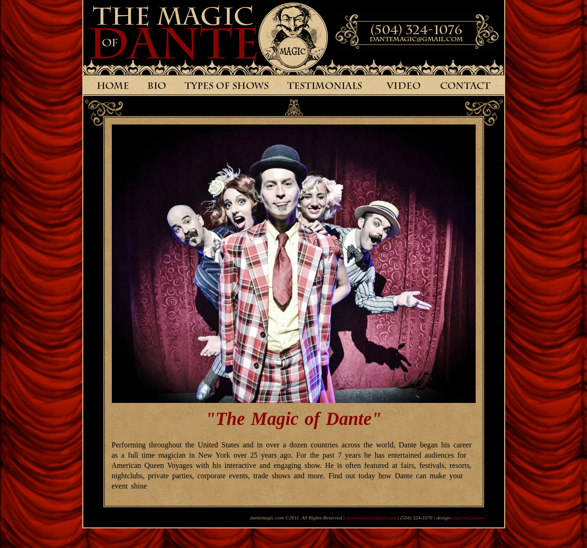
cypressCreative (467, 517)
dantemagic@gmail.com (371, 517)
